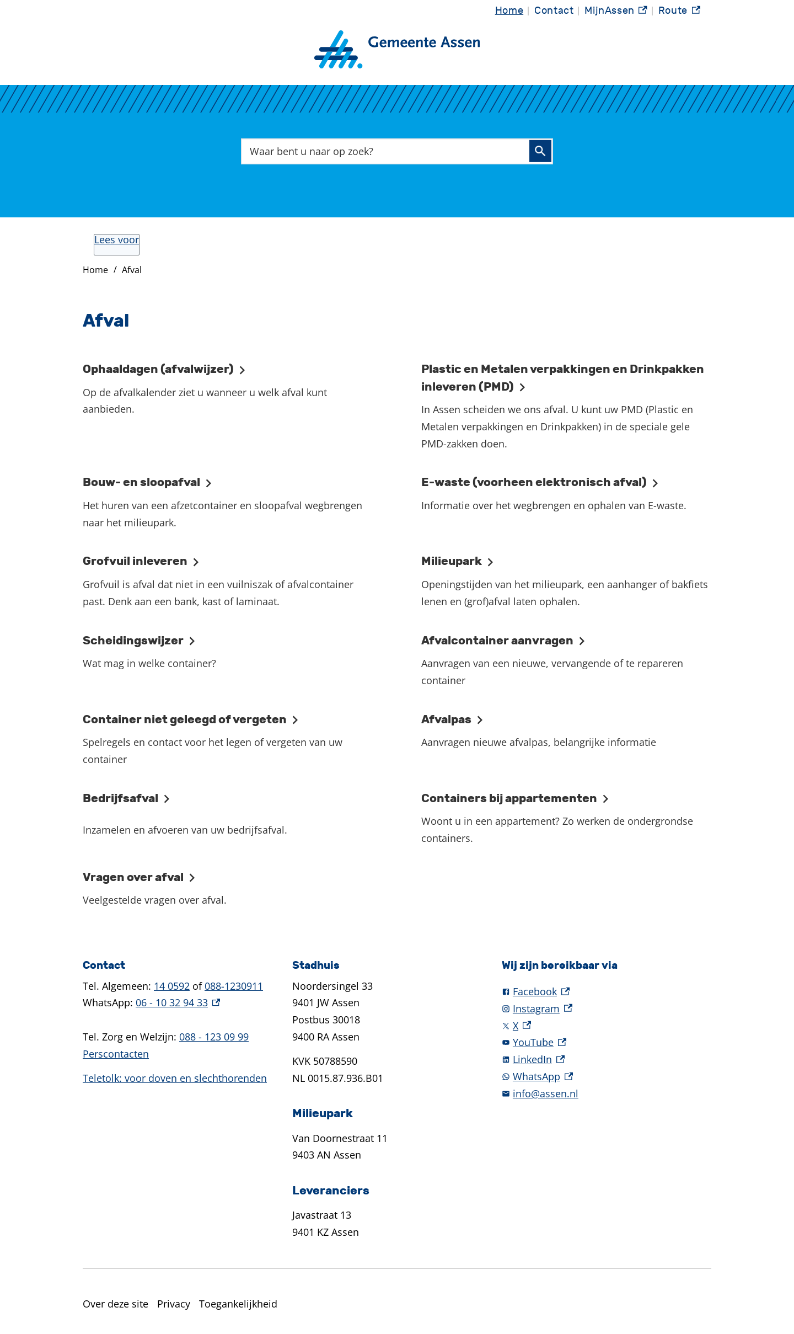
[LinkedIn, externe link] (606, 1059)
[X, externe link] (606, 1025)
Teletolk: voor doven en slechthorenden (175, 1078)
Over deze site (115, 1303)
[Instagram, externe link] (606, 1008)
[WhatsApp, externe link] (606, 1076)
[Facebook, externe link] (606, 991)
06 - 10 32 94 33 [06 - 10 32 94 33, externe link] (178, 1002)
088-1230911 (234, 986)
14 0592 (172, 986)
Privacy (173, 1303)
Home (509, 11)
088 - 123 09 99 (214, 1036)
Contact (553, 11)
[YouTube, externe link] (606, 1042)
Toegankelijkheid (238, 1303)
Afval (132, 270)
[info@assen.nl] (606, 1093)
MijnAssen (615, 11)
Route (679, 11)
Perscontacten (116, 1053)
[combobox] (397, 151)
